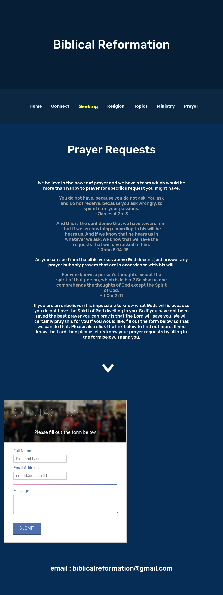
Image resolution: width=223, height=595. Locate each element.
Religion (116, 106)
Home (36, 106)
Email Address (26, 467)
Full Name (22, 450)
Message (21, 491)
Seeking (88, 106)
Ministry (166, 106)
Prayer (191, 106)
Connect (60, 106)
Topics (141, 106)
